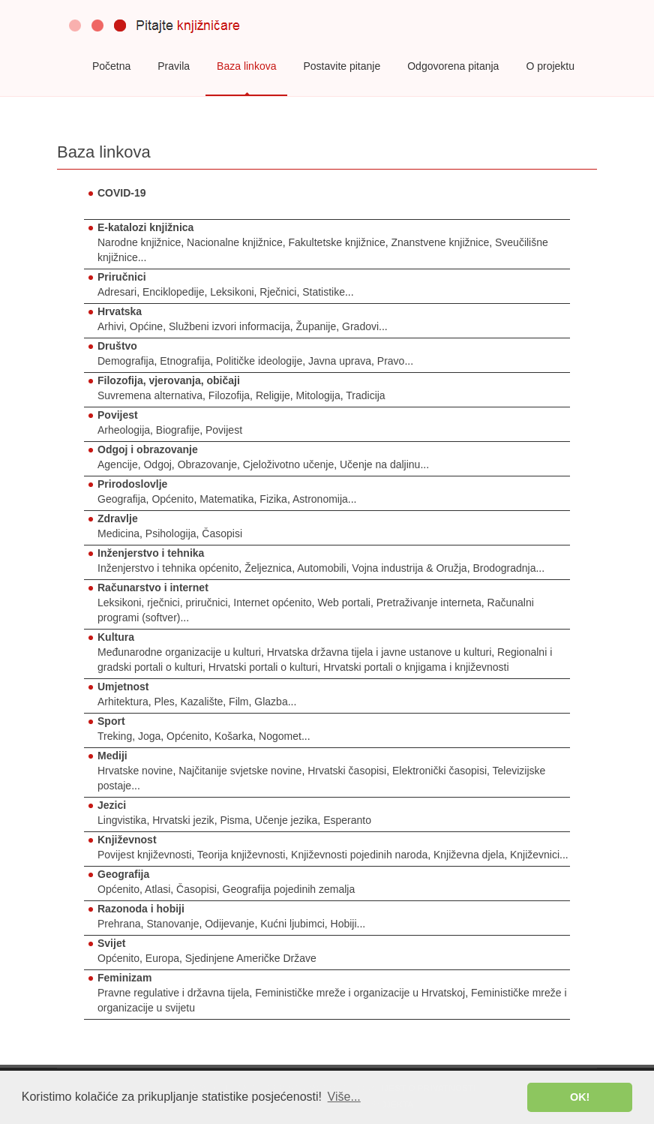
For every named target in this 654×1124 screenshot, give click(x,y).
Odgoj (157, 464)
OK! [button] (580, 1097)
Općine (146, 326)
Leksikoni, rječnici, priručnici (163, 603)
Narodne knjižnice (139, 242)
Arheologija (124, 430)
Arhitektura (123, 702)
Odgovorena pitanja (453, 66)
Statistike (323, 292)
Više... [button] (344, 1096)
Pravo (391, 361)
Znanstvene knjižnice (440, 242)
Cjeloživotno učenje (288, 464)
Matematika (227, 499)
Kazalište (202, 702)
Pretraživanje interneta (429, 603)
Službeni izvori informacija (229, 326)
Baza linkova (246, 66)
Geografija (122, 499)
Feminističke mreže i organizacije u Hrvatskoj (360, 993)
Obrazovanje (207, 464)
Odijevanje (229, 924)
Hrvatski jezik (183, 820)
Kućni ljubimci (292, 924)
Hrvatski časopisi (347, 771)
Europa (162, 958)
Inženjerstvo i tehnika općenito (168, 568)
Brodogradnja (504, 568)
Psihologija (171, 533)
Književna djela (469, 855)
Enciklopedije (173, 292)
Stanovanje (172, 924)
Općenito (173, 499)
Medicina (119, 533)
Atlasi (157, 889)
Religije (273, 395)
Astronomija (320, 499)
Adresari (117, 292)
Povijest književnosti (144, 855)
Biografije (178, 430)
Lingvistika (122, 820)
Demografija (126, 361)
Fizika (273, 499)
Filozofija (229, 395)
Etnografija (185, 361)
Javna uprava (339, 361)
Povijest (224, 430)
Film (238, 702)
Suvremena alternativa (150, 395)
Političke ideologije (259, 361)
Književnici (535, 855)
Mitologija (318, 395)
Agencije (118, 464)
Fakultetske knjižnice (337, 242)
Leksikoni (232, 292)
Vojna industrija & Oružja (409, 568)
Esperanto (347, 820)
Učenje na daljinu (380, 464)
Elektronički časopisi (439, 771)
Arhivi (111, 326)
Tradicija (365, 395)
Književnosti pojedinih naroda (359, 855)
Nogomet (280, 736)
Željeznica (268, 568)
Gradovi (360, 326)
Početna (111, 66)
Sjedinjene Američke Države (250, 958)
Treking (115, 736)
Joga (149, 736)
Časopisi (222, 533)
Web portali (343, 603)
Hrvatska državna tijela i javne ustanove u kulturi (379, 652)
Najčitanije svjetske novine (240, 771)
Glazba (270, 702)
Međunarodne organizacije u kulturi (179, 652)
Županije (316, 326)
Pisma (234, 820)
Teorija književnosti (241, 855)
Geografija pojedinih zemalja (289, 889)
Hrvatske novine (135, 771)
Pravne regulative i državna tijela (173, 993)
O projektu (550, 66)
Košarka (233, 736)
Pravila (174, 66)
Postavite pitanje (341, 66)
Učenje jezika (286, 820)
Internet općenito (272, 603)
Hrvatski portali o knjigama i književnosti (415, 667)
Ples (164, 702)
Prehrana (119, 924)
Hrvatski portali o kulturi (263, 667)
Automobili (321, 568)
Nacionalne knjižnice (235, 242)
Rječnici (278, 292)
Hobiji (344, 924)
